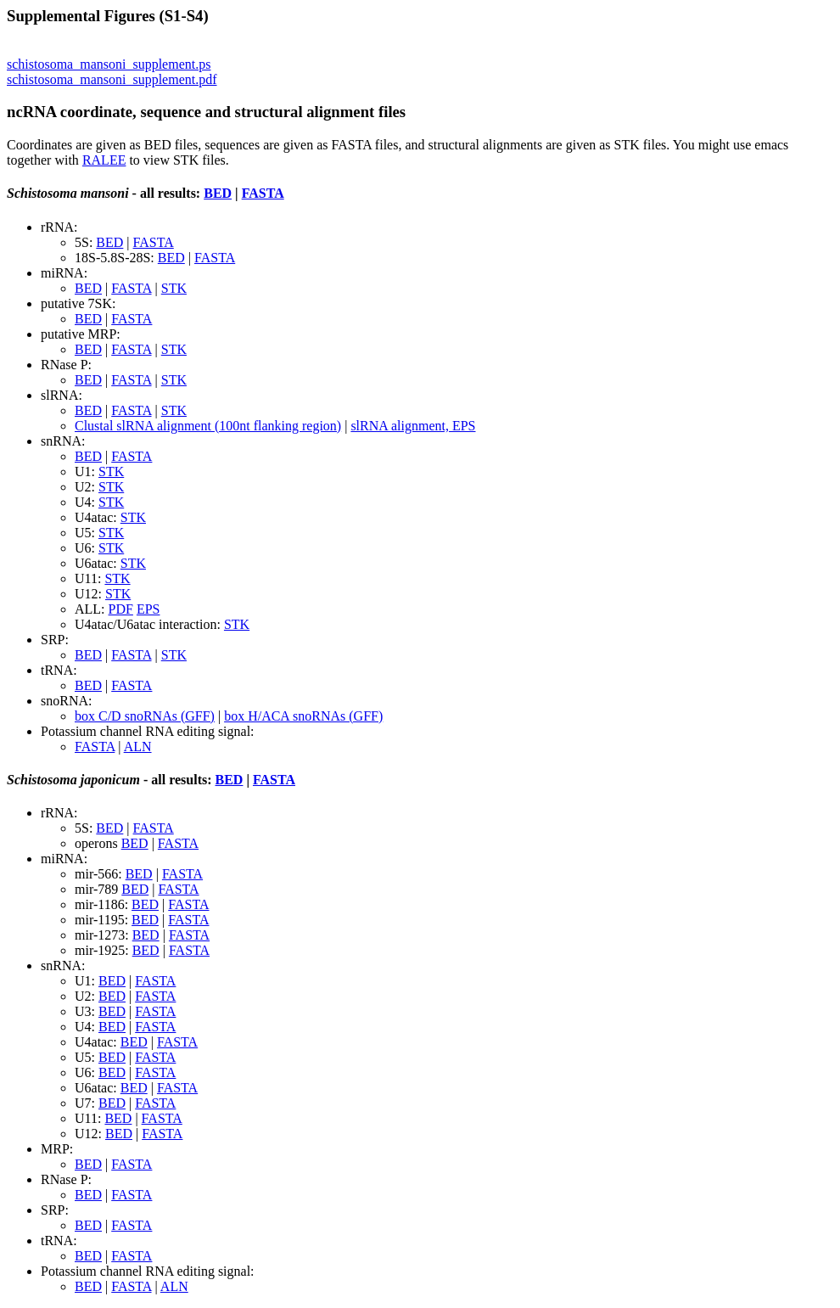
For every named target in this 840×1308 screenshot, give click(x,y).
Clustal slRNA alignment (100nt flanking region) (208, 425)
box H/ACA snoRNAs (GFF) (303, 716)
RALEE (104, 160)
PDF (121, 609)
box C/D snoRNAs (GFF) (145, 716)
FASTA (263, 193)
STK (174, 288)
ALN (138, 746)
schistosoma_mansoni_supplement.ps (108, 64)
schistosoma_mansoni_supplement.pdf (112, 79)
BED (218, 193)
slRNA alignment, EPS (412, 425)
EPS (148, 609)
